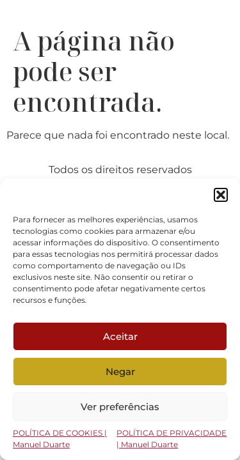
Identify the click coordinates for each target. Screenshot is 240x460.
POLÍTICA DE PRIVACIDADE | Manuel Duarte (171, 438)
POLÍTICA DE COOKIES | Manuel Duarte (60, 438)
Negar (120, 371)
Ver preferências (120, 407)
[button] (220, 194)
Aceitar (120, 336)
